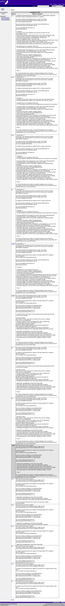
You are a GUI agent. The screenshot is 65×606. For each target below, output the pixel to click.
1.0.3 (12, 15)
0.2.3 (12, 478)
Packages (55, 4)
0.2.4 (13, 445)
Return (12, 9)
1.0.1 (12, 135)
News (3, 9)
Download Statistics (6, 19)
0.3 (12, 398)
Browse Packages (5, 17)
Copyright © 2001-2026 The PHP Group (8, 603)
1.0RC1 (13, 295)
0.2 (12, 546)
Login (51, 4)
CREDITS (63, 602)
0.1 (12, 581)
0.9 (12, 347)
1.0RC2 (13, 243)
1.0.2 (12, 77)
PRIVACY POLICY (56, 602)
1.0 (12, 189)
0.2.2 (12, 504)
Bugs (64, 4)
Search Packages (5, 18)
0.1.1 (12, 563)
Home (3, 8)
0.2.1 (12, 526)
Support (59, 4)
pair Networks (62, 605)
